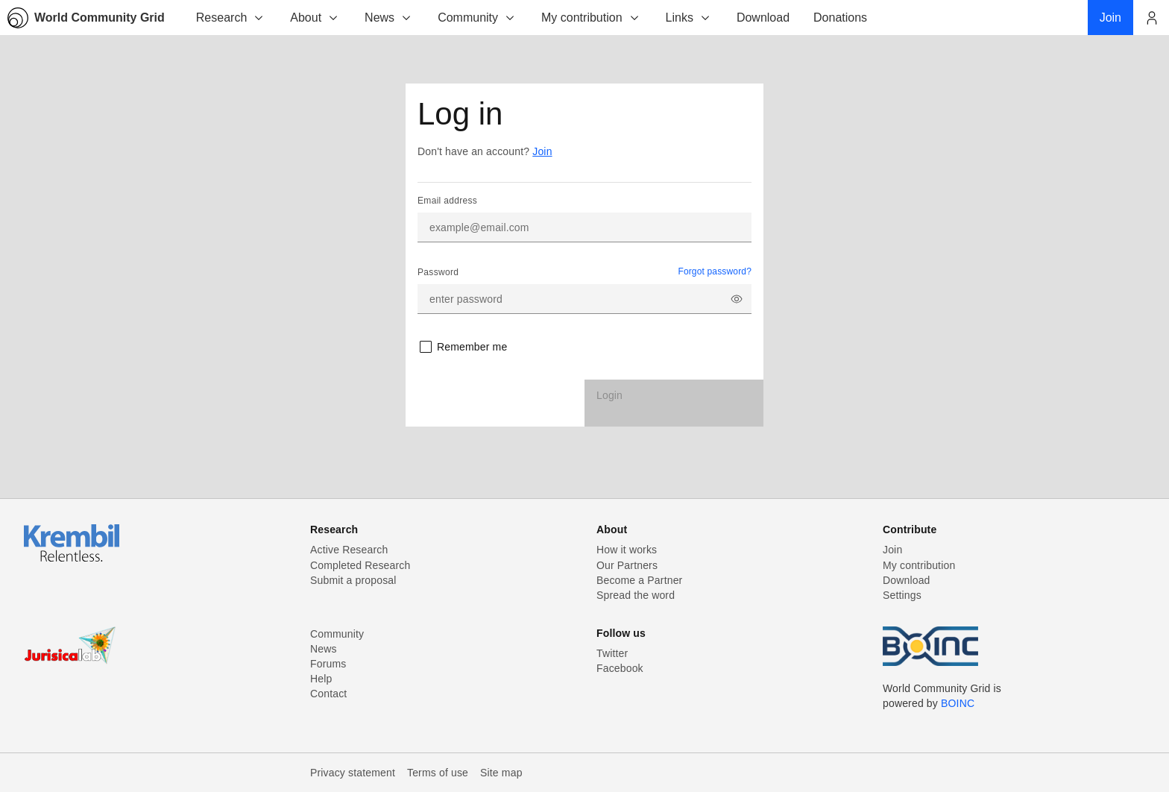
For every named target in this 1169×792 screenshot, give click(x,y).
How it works (626, 550)
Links (688, 17)
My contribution (590, 17)
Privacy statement (352, 773)
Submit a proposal (353, 580)
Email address (447, 200)
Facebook (619, 668)
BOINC (957, 703)
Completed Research (360, 565)
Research (230, 17)
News (388, 17)
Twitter (612, 653)
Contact (328, 694)
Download (906, 580)
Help (321, 679)
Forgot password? (715, 271)
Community (477, 17)
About (314, 17)
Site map (501, 773)
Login (609, 395)
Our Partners (627, 565)
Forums (328, 664)
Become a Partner (639, 580)
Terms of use (437, 773)
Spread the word (635, 595)
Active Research (349, 550)
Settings (902, 595)
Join (542, 151)
